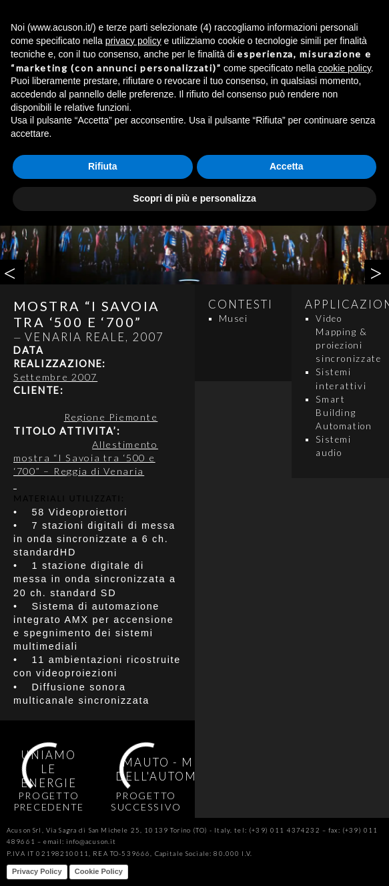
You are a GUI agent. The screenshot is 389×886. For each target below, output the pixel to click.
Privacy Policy (37, 871)
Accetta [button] (287, 166)
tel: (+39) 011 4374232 (277, 830)
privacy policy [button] (133, 40)
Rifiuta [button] (102, 166)
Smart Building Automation (344, 412)
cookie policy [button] (344, 68)
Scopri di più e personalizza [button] (194, 198)
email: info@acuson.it (79, 841)
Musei (233, 318)
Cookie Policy (99, 871)
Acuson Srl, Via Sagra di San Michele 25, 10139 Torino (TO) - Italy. (119, 830)
